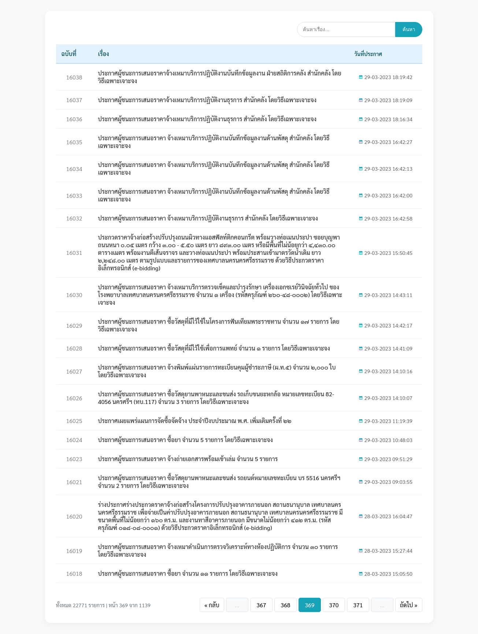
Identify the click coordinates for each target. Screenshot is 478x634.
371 (358, 605)
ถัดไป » (409, 605)
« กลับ (211, 605)
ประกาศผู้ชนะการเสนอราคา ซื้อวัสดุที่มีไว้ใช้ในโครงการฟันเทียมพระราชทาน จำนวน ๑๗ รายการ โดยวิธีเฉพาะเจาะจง (219, 325)
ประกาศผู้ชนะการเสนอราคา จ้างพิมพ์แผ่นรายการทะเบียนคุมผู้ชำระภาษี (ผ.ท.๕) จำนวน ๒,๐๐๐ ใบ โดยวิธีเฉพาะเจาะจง (217, 371)
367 (261, 605)
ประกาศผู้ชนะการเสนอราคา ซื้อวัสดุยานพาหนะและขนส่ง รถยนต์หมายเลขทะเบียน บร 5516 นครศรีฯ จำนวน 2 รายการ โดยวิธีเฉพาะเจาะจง (219, 481)
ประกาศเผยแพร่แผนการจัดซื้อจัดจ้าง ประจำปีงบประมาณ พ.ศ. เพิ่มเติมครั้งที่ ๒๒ (195, 420)
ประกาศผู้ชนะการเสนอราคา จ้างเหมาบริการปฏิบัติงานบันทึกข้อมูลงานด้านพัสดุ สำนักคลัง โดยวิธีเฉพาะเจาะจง (214, 141)
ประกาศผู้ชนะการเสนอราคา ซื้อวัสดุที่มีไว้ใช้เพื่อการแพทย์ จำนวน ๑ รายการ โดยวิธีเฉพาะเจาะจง (214, 348)
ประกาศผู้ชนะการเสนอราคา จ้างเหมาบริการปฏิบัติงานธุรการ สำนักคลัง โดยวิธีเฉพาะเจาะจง (208, 218)
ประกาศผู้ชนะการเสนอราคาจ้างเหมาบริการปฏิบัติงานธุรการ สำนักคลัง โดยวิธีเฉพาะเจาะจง (207, 100)
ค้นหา (409, 29)
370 (333, 605)
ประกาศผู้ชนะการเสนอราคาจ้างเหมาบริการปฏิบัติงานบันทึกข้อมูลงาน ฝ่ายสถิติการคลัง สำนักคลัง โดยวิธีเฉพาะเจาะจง (219, 77)
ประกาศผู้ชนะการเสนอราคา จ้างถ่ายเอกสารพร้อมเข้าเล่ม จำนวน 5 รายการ (188, 459)
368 (285, 605)
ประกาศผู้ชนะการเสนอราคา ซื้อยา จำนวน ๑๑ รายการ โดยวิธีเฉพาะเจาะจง (188, 573)
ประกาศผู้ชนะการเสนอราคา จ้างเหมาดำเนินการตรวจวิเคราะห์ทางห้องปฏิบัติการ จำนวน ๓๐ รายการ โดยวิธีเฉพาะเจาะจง (218, 550)
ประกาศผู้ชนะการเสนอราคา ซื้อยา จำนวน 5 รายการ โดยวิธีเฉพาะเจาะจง (185, 440)
